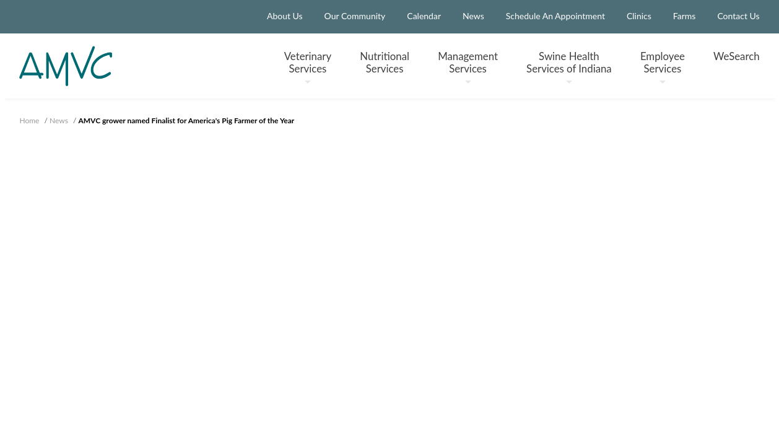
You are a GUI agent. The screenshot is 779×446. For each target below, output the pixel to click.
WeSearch (736, 56)
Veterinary (307, 66)
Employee (662, 66)
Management (468, 66)
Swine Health (569, 66)
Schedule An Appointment (555, 16)
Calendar (424, 16)
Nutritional (384, 62)
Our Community (355, 16)
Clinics (639, 16)
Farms (684, 16)
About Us (285, 16)
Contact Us (738, 16)
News (473, 16)
